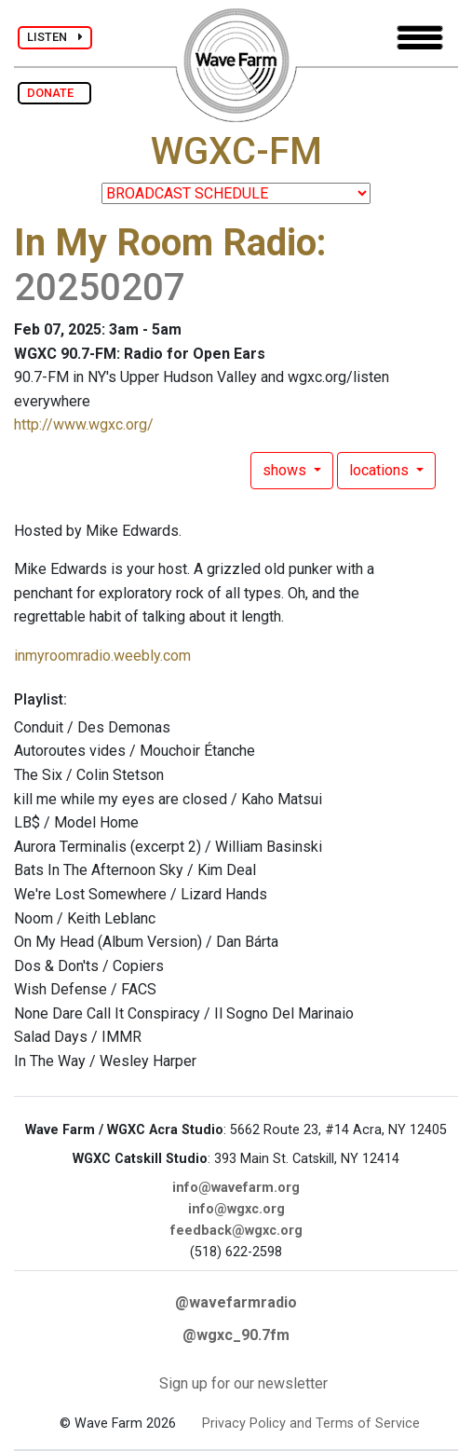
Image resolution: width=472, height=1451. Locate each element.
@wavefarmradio (236, 1302)
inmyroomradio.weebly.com (102, 655)
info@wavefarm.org (236, 1188)
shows (286, 470)
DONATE (54, 93)
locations (380, 470)
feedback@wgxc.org (236, 1231)
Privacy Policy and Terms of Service (311, 1423)
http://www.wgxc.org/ (84, 424)
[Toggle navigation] (419, 37)
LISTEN (55, 37)
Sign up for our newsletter (243, 1383)
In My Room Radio (165, 243)
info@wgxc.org (236, 1209)
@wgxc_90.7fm (236, 1335)
